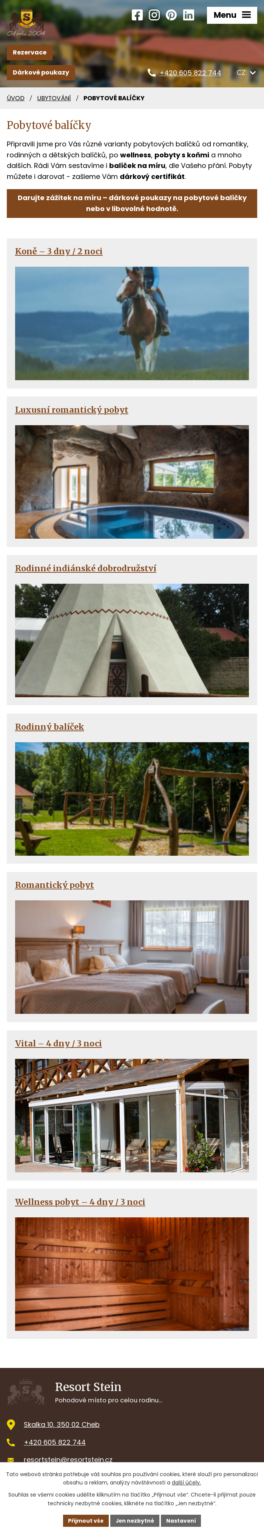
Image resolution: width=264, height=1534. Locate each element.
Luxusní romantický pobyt (71, 409)
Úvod (16, 97)
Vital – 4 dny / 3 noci (58, 1043)
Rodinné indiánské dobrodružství (85, 568)
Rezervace (29, 52)
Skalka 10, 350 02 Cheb (62, 1424)
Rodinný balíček (49, 726)
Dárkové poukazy (41, 72)
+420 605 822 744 (55, 1442)
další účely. (186, 1482)
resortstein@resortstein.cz (68, 1459)
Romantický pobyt (54, 885)
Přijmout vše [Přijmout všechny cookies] (85, 1520)
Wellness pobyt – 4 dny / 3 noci (80, 1202)
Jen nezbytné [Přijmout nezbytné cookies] (135, 1520)
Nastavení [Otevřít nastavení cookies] (182, 1520)
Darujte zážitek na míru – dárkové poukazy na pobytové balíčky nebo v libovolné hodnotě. (132, 203)
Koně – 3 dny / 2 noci (59, 251)
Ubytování (54, 97)
